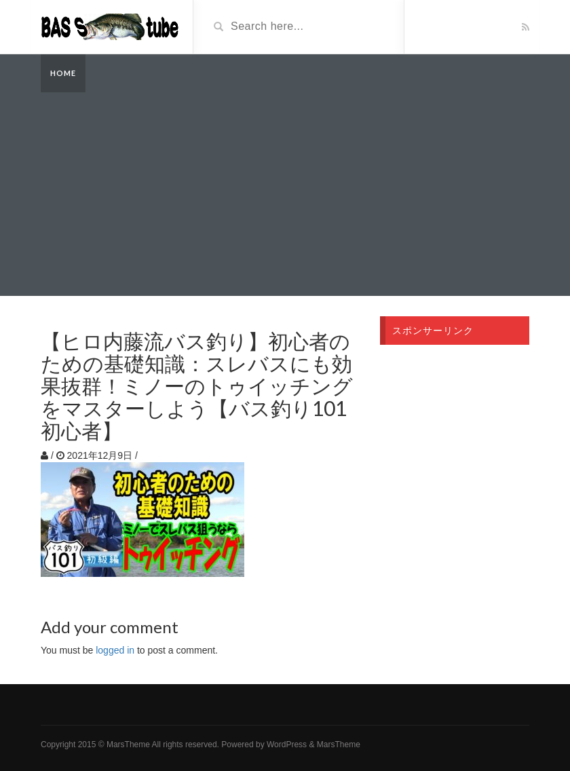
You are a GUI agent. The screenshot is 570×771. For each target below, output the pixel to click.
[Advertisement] (285, 194)
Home (63, 73)
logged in (115, 650)
